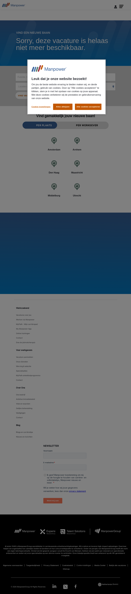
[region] (66, 86)
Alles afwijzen (62, 107)
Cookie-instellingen (41, 107)
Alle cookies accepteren (88, 107)
